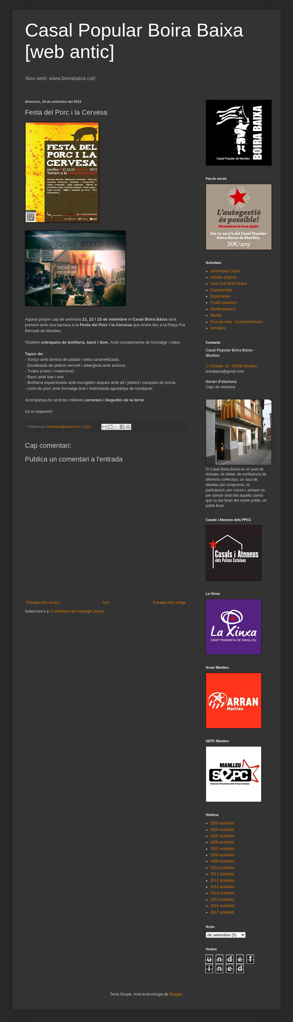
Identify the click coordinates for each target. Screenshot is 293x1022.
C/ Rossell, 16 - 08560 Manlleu (231, 366)
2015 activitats (222, 899)
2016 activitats (222, 906)
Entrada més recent (42, 602)
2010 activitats (222, 868)
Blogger (175, 994)
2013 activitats (222, 887)
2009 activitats (222, 861)
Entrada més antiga (169, 602)
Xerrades (218, 328)
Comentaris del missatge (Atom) (77, 611)
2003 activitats (222, 823)
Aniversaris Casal (224, 271)
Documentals (221, 290)
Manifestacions (222, 309)
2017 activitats (222, 912)
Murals (216, 315)
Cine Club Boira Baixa (228, 283)
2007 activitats (222, 849)
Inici (106, 602)
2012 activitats (222, 880)
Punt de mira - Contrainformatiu (236, 322)
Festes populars (223, 302)
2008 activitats (222, 855)
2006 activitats (222, 842)
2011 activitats (222, 874)
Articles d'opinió (223, 277)
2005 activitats (222, 836)
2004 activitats (222, 830)
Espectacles (220, 296)
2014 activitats (222, 893)
